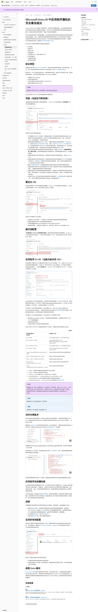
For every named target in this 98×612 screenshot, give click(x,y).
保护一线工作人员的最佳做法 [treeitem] (10, 69)
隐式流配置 (84, 23)
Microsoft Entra (37, 15)
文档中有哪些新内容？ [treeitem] (8, 27)
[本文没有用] (92, 39)
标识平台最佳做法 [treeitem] (7, 73)
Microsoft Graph (53, 90)
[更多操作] (71, 15)
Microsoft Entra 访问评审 (45, 525)
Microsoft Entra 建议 (30, 572)
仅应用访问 (46, 514)
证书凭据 (60, 149)
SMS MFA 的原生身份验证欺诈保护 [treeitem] (11, 60)
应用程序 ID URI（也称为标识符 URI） (88, 25)
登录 (95, 1)
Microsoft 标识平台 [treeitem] (7, 19)
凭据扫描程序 (61, 176)
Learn (27, 15)
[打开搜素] (92, 2)
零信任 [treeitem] (6, 66)
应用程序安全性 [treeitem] (8, 47)
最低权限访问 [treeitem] (8, 52)
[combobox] (9, 17)
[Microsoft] (2, 2)
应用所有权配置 (85, 33)
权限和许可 (33, 516)
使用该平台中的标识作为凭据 (41, 143)
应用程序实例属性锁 (86, 29)
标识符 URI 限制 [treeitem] (8, 49)
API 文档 (43, 510)
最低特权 (33, 508)
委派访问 (36, 514)
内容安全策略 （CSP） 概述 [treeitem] (11, 57)
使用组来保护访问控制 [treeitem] (9, 54)
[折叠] (16, 14)
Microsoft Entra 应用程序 (40, 67)
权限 (82, 31)
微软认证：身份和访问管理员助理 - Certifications (36, 597)
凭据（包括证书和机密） (87, 19)
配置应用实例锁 (44, 494)
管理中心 (94, 5)
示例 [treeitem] (5, 29)
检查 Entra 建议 (85, 35)
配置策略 (37, 161)
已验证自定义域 (60, 380)
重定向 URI (84, 21)
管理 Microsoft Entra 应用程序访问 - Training (35, 590)
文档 (31, 15)
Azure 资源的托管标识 (60, 69)
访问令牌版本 (84, 27)
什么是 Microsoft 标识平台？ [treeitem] (10, 24)
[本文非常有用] (91, 39)
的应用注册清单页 (49, 427)
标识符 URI (34, 425)
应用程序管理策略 (35, 164)
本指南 (47, 138)
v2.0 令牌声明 (53, 450)
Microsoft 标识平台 (47, 15)
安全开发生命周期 (45, 40)
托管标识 (36, 136)
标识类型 (83, 17)
